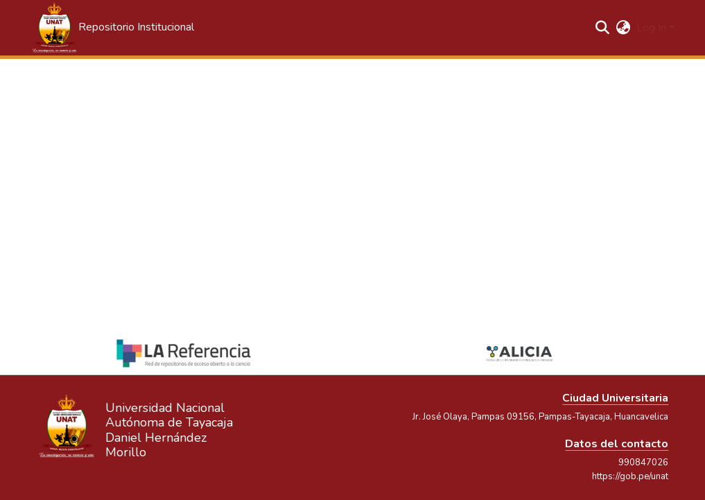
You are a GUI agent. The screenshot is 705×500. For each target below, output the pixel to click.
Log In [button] (652, 27)
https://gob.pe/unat (630, 476)
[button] (112, 27)
